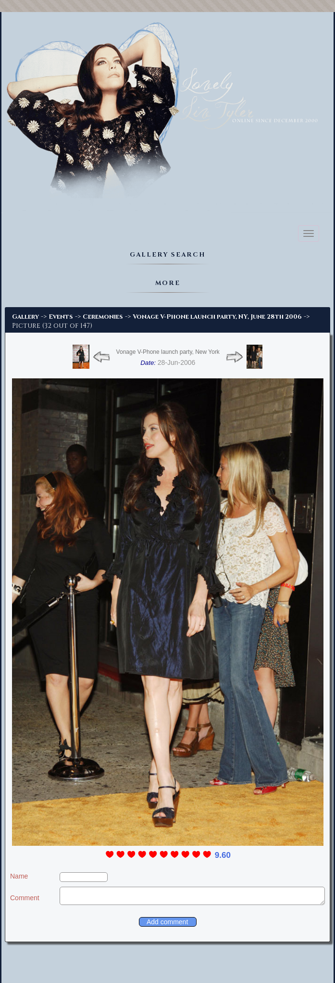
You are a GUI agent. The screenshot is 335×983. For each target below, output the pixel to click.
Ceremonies (103, 316)
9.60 (223, 855)
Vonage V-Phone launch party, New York (168, 352)
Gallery (25, 316)
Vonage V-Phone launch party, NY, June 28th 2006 (217, 316)
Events (61, 316)
